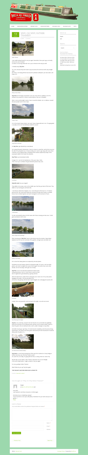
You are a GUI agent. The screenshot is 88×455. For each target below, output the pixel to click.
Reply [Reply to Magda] (14, 399)
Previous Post (16, 440)
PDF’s (75, 26)
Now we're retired (20, 373)
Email (48, 426)
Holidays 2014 (56, 26)
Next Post (51, 440)
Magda (61, 36)
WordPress (73, 451)
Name (48, 423)
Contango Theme (61, 451)
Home (12, 26)
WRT (61, 39)
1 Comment (27, 38)
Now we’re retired (22, 26)
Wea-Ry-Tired (19, 451)
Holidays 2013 (67, 26)
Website (48, 429)
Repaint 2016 (34, 26)
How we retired (44, 26)
